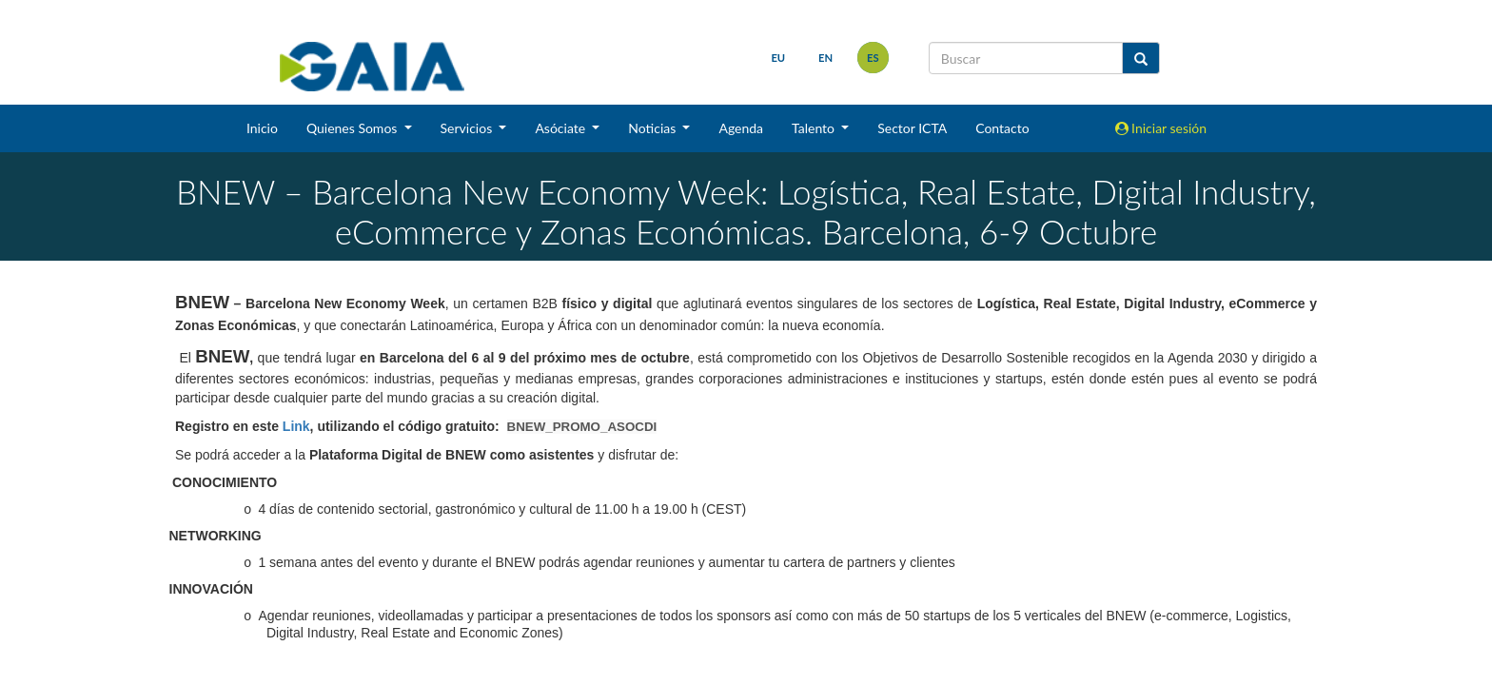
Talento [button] (815, 128)
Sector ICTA (912, 128)
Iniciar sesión (1161, 128)
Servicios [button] (468, 128)
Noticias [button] (653, 128)
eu (778, 57)
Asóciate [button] (561, 128)
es (873, 57)
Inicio (262, 128)
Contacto (1002, 128)
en (825, 57)
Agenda (740, 128)
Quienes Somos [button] (353, 128)
